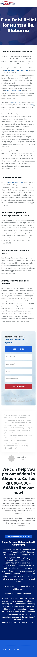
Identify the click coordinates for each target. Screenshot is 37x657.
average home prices (13, 91)
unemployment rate (15, 182)
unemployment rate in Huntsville (16, 70)
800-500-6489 (18, 349)
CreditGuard (15, 102)
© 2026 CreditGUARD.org (11, 650)
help (32, 105)
